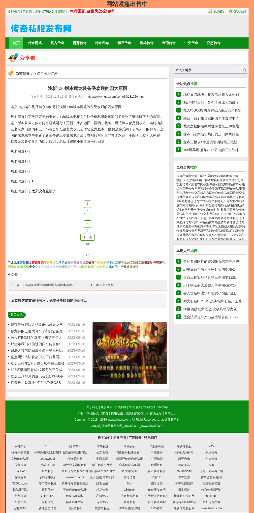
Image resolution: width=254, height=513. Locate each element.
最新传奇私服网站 (75, 452)
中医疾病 (102, 458)
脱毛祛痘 (102, 483)
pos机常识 (84, 267)
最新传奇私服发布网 (75, 471)
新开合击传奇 (48, 508)
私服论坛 (102, 496)
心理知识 (157, 458)
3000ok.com (20, 483)
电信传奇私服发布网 (198, 193)
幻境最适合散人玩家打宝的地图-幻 (210, 269)
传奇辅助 (221, 176)
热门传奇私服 (48, 483)
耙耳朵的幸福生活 (130, 262)
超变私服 (209, 218)
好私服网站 (47, 477)
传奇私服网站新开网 (189, 176)
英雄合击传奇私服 (75, 489)
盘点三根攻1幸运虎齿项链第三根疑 (38, 363)
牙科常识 (50, 262)
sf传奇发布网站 (213, 235)
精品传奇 (124, 43)
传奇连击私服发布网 (47, 452)
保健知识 (20, 446)
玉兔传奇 (20, 465)
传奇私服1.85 (194, 218)
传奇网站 (191, 205)
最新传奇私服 (211, 502)
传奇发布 (102, 43)
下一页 (87, 237)
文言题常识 (36, 262)
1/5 (88, 244)
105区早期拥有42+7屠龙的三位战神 (211, 150)
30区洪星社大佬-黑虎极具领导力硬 (210, 309)
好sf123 (223, 214)
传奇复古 (184, 477)
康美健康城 (77, 262)
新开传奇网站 (157, 502)
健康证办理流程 (152, 262)
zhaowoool (47, 458)
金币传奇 (169, 43)
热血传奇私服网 (222, 193)
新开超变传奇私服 (102, 477)
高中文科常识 (100, 267)
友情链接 (134, 407)
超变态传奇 (192, 201)
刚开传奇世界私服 (211, 180)
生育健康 (23, 262)
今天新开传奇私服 (157, 496)
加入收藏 (240, 11)
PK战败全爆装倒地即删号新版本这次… (49, 285)
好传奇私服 (189, 222)
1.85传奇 (156, 508)
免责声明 (107, 407)
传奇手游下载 (215, 188)
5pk (129, 483)
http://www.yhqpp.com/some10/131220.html (115, 96)
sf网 (199, 205)
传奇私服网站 (47, 73)
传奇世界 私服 (217, 209)
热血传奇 (221, 222)
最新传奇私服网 (184, 508)
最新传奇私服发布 (184, 502)
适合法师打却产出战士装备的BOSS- (211, 317)
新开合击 (184, 458)
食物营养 (20, 477)
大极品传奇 (213, 197)
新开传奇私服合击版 (75, 483)
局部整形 (232, 209)
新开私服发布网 (184, 496)
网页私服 (48, 471)
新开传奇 (80, 43)
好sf (232, 230)
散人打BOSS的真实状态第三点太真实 (212, 110)
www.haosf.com (211, 508)
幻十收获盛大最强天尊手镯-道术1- (209, 285)
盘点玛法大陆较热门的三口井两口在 (211, 134)
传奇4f (20, 471)
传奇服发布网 (157, 489)
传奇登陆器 (74, 458)
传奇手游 (102, 446)
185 (47, 446)
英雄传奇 (147, 43)
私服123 (156, 477)
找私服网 (214, 201)
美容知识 (75, 508)
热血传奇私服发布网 (189, 184)
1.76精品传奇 (206, 222)
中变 (32, 267)
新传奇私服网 (197, 197)
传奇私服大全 (75, 502)
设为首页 (220, 11)
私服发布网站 (224, 184)
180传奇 (129, 489)
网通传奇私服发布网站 (131, 452)
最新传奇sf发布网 (190, 239)
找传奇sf (74, 446)
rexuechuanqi (75, 477)
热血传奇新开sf (211, 489)
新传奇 (239, 230)
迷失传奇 (211, 458)
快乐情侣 (209, 176)
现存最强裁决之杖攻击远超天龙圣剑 (211, 94)
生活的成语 (63, 262)
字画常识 (100, 262)
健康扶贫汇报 (68, 267)
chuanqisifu (184, 471)
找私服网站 (20, 489)
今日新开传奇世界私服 (203, 214)
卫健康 (89, 262)
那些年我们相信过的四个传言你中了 (211, 118)
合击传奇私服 (157, 471)
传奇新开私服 (129, 496)
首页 (16, 43)
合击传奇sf (20, 508)
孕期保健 (209, 184)
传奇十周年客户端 (211, 471)
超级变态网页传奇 (75, 465)
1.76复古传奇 (190, 180)
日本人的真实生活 (47, 267)
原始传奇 (211, 452)
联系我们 (149, 407)
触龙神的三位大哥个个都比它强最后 (211, 102)
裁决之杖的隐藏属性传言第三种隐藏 (211, 126)
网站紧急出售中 (127, 3)
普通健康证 (131, 267)
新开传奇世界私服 (194, 188)
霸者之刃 (157, 483)
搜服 (211, 465)
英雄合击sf (47, 465)
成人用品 (230, 226)
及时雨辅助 (233, 205)
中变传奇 (191, 43)
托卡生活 (112, 262)
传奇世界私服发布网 (189, 235)
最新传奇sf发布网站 (102, 471)
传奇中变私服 (20, 452)
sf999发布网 (129, 471)
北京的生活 (116, 267)
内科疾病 (129, 446)
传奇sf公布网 (183, 452)
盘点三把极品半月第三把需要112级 (210, 277)
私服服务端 (156, 446)
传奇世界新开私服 (200, 230)
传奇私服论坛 (75, 496)
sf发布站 (184, 465)
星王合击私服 (211, 483)
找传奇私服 (102, 508)
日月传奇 (48, 489)
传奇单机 (227, 197)
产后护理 (20, 502)
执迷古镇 (102, 452)
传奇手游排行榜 (233, 180)
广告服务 (121, 407)
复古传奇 (57, 43)
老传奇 (192, 226)
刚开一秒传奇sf (198, 209)
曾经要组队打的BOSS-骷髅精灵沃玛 (211, 261)
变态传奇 (214, 43)
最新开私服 (184, 446)
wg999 (203, 201)
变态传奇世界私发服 (210, 226)
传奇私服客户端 (129, 508)
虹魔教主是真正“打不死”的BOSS (36, 383)
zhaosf (162, 419)
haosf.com (211, 496)
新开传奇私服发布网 (215, 239)
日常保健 (184, 489)
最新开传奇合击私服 (129, 458)
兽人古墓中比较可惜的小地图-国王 (210, 293)
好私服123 (48, 496)
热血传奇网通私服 (227, 218)
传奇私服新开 (184, 483)
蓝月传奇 (48, 502)
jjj (180, 180)
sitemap (162, 407)
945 (211, 446)
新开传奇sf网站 (102, 465)
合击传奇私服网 (129, 465)
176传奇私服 (20, 458)
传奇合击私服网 (211, 477)
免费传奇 (20, 496)
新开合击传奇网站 (214, 205)
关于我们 (92, 407)
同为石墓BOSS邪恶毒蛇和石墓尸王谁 (212, 301)
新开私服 (129, 502)
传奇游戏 (35, 43)
